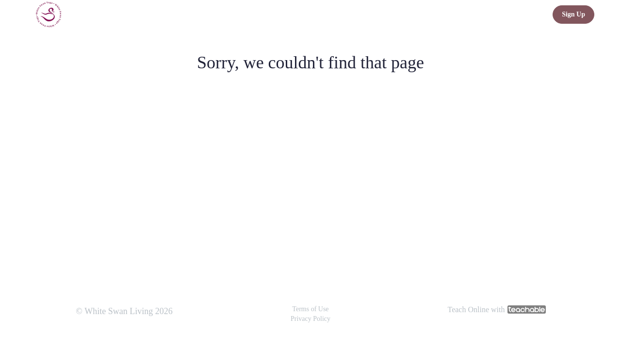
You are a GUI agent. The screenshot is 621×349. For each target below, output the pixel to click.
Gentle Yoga (490, 14)
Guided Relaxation (430, 14)
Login (531, 14)
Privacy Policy (310, 318)
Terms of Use (310, 309)
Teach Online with (496, 309)
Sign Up (573, 14)
